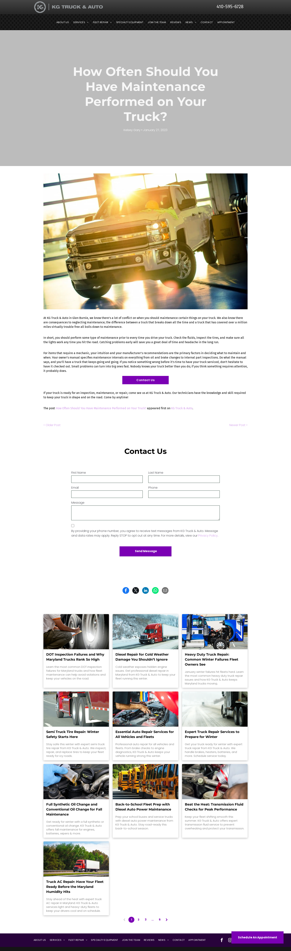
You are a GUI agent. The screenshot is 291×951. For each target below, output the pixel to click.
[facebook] (222, 940)
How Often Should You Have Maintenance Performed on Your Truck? (101, 408)
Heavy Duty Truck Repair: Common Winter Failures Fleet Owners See (211, 659)
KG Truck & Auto (181, 408)
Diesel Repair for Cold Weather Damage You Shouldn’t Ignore (142, 657)
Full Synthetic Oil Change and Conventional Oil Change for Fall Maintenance (74, 809)
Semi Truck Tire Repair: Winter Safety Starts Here (72, 734)
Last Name (155, 473)
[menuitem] (62, 22)
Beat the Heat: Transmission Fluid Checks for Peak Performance (214, 806)
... (152, 919)
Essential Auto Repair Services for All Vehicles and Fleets (144, 734)
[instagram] (230, 940)
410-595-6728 (230, 6)
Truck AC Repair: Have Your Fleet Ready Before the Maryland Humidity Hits (75, 887)
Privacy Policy (208, 535)
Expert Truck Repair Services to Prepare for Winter (212, 734)
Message (77, 502)
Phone (153, 487)
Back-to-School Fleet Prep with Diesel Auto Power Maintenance (143, 806)
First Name (78, 473)
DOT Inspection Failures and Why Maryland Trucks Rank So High (75, 657)
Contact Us (145, 380)
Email (75, 487)
